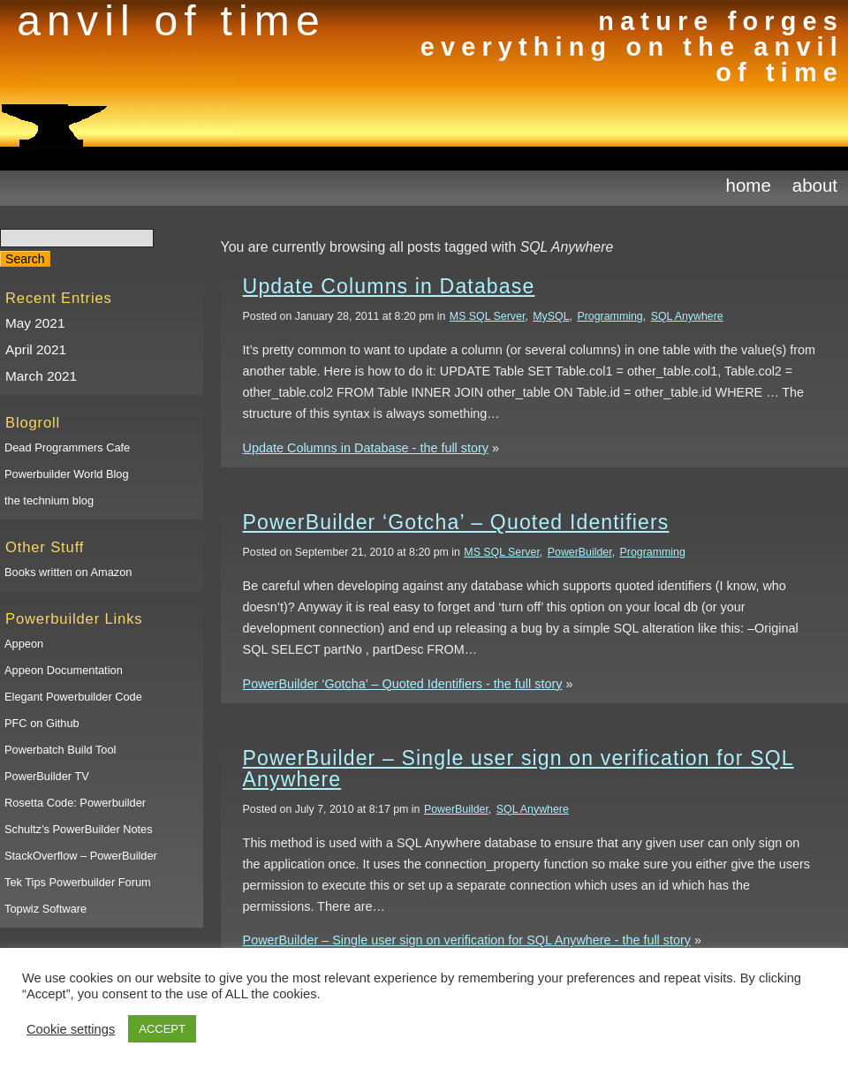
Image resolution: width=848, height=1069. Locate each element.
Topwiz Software (45, 908)
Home (748, 185)
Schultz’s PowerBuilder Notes (78, 829)
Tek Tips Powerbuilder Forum (77, 882)
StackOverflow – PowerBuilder (80, 855)
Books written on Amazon (68, 572)
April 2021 (35, 349)
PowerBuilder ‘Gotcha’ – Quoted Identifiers (456, 522)
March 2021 (41, 375)
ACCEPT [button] (162, 1028)
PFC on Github (42, 723)
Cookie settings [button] (70, 1029)
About (814, 185)
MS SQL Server (488, 316)
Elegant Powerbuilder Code (73, 696)
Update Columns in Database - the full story (365, 448)
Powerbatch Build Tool (60, 749)
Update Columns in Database (389, 286)
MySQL (551, 316)
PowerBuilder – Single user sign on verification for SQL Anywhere (518, 769)
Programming (609, 316)
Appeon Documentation (63, 670)
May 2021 (34, 322)
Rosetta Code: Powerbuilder (75, 802)
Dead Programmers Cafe (67, 447)
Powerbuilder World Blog (66, 474)
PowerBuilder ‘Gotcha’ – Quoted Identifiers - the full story (403, 684)
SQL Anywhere (687, 316)
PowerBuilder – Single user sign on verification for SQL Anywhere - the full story (467, 940)
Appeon (23, 643)
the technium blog (49, 500)
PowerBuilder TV (46, 776)
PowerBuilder (580, 552)
